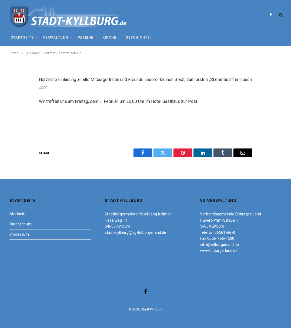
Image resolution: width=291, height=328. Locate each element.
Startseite (22, 37)
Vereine (85, 37)
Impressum (19, 234)
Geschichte (138, 37)
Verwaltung (55, 37)
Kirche (109, 37)
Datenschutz (20, 224)
